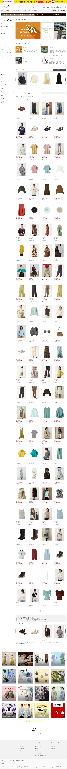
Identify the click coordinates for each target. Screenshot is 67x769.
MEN (7, 26)
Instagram (53, 743)
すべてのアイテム (21, 747)
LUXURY (2, 741)
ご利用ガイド (36, 743)
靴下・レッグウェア (8, 66)
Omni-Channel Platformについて (40, 750)
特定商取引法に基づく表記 (39, 748)
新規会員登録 (53, 740)
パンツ (8, 43)
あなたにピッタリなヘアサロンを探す (7, 761)
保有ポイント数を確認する (56, 761)
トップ (17, 17)
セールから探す (20, 745)
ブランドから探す (21, 740)
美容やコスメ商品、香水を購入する (24, 761)
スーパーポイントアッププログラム (40, 740)
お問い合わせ (36, 745)
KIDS (12, 26)
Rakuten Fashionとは (38, 741)
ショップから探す (21, 741)
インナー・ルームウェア (8, 63)
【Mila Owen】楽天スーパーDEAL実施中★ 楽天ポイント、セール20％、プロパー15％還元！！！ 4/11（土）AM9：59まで (31, 50)
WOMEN (3, 26)
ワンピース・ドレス (8, 46)
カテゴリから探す (21, 743)
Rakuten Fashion (22, 17)
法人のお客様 (36, 747)
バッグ (8, 56)
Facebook (53, 741)
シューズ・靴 (8, 59)
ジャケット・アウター (8, 40)
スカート (8, 49)
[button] (22, 81)
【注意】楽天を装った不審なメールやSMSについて (33, 716)
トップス (8, 37)
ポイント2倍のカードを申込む (40, 761)
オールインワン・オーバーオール (8, 53)
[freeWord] (7, 30)
